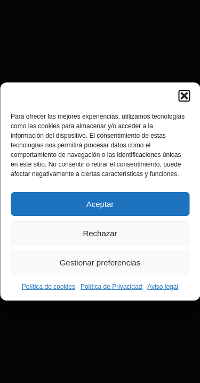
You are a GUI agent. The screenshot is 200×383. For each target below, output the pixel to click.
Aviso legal (162, 286)
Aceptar (100, 204)
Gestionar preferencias (100, 262)
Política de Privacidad (111, 286)
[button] (184, 95)
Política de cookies (48, 286)
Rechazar (100, 233)
